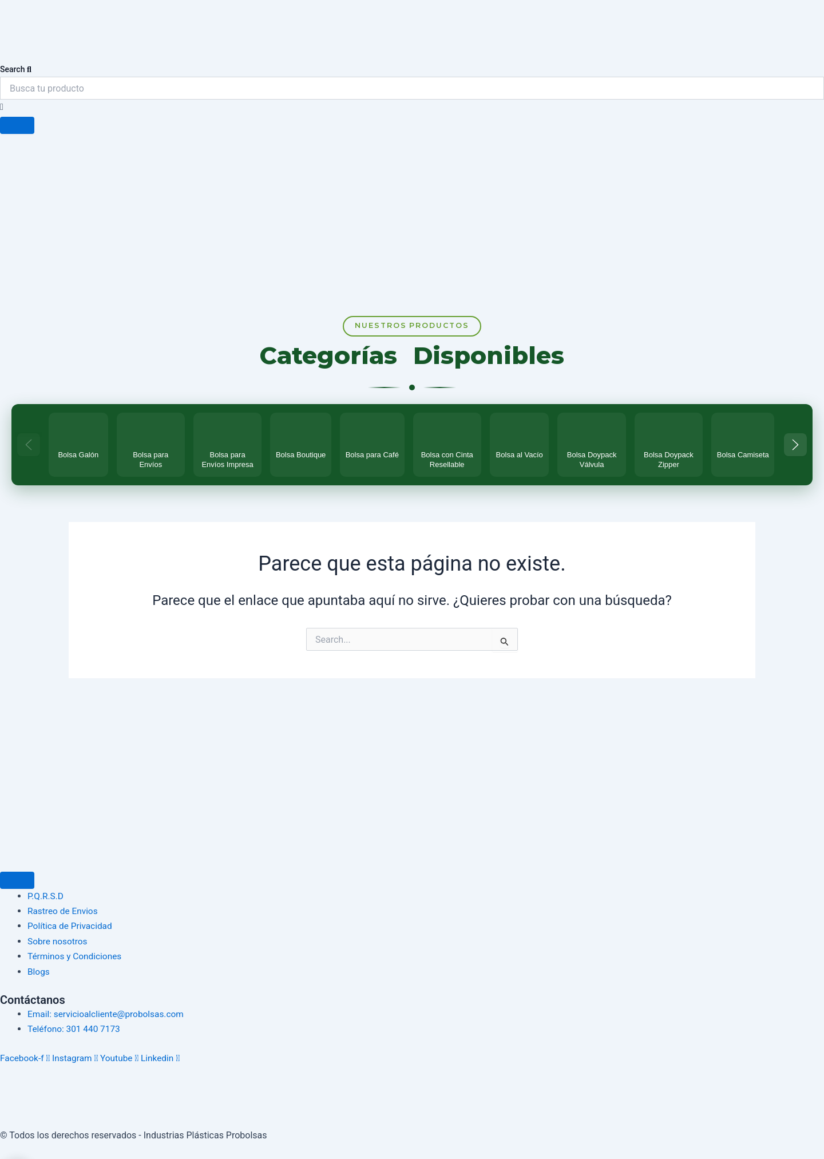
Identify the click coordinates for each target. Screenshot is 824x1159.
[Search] (17, 125)
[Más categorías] (795, 449)
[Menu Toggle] (17, 880)
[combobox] (412, 88)
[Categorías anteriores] (28, 449)
